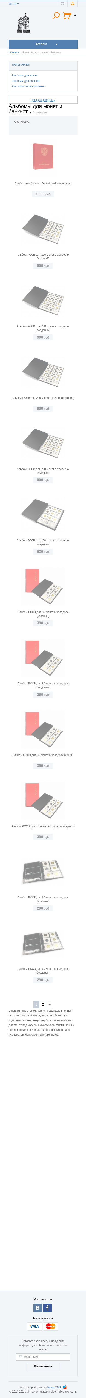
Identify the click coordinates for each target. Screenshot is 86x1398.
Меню (12, 3)
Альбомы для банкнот (26, 81)
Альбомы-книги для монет (28, 86)
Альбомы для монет (24, 75)
